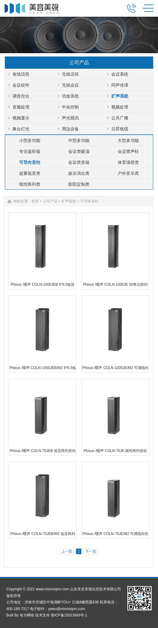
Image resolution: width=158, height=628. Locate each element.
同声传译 (119, 85)
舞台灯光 (20, 128)
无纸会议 (70, 85)
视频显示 (20, 118)
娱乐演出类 (78, 173)
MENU (148, 8)
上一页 (66, 551)
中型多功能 (78, 140)
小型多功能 (29, 140)
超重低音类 (29, 173)
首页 (35, 201)
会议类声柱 (128, 151)
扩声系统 (119, 96)
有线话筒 (20, 74)
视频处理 (119, 107)
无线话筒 (70, 74)
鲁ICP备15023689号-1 (69, 615)
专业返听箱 (29, 151)
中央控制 (70, 107)
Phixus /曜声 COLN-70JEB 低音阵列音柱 (43, 451)
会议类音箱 (78, 162)
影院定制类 (78, 184)
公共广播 (119, 118)
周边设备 (70, 128)
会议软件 (20, 85)
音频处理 (20, 107)
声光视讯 (70, 118)
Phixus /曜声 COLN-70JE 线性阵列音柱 (115, 451)
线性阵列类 (29, 184)
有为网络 (27, 615)
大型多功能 (128, 140)
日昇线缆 (119, 128)
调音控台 (20, 96)
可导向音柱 (29, 162)
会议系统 (119, 74)
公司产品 (50, 201)
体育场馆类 (128, 162)
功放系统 (70, 96)
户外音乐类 (128, 173)
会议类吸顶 (78, 151)
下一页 (90, 551)
